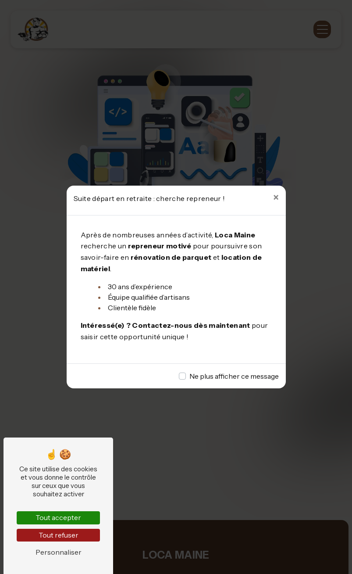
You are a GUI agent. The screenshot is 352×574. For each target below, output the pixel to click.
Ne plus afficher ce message (234, 376)
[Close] (276, 198)
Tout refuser (58, 535)
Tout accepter (58, 517)
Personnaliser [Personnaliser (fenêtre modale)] (59, 552)
